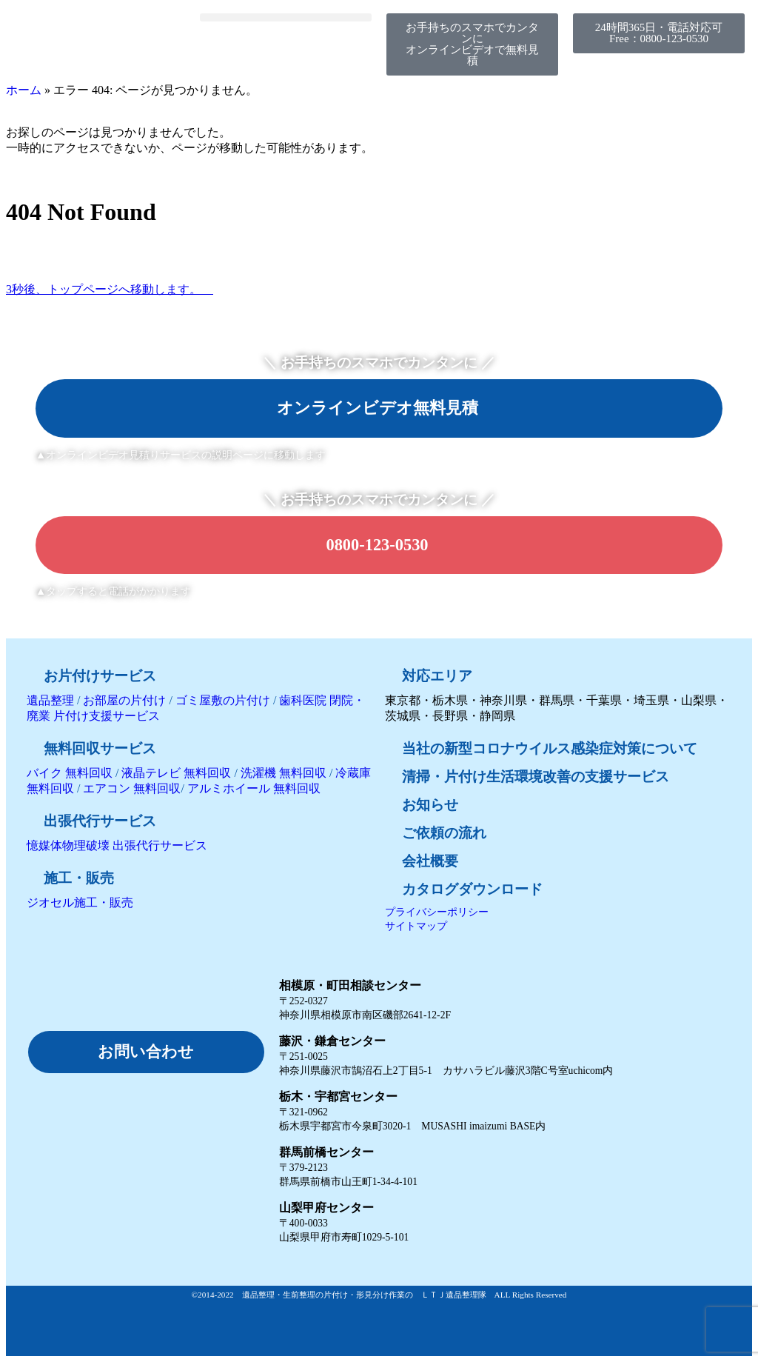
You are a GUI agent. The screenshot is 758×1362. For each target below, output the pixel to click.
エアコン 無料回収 (132, 788)
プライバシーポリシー (437, 912)
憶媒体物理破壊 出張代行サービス (117, 845)
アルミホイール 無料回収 (254, 788)
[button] (286, 17)
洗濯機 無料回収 (282, 773)
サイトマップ (416, 926)
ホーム (23, 90)
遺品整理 (50, 700)
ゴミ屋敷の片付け (222, 700)
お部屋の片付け (124, 700)
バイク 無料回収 (70, 773)
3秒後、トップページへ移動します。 (109, 289)
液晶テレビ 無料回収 (176, 773)
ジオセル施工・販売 (80, 902)
